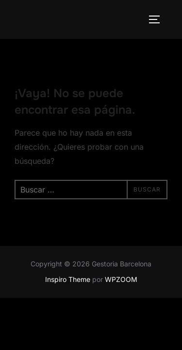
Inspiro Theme (67, 279)
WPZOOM (121, 279)
